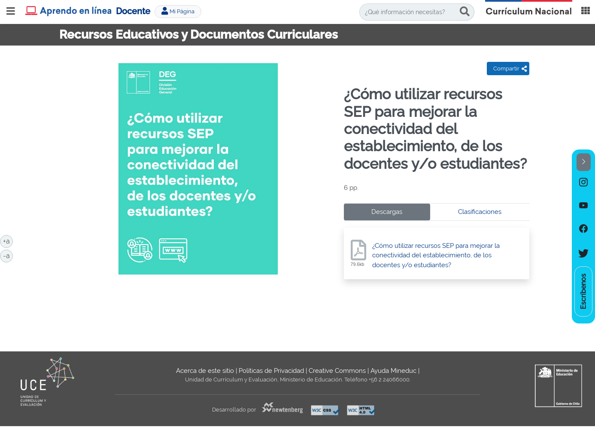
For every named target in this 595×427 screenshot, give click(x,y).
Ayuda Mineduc (393, 371)
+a (8, 240)
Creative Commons (337, 371)
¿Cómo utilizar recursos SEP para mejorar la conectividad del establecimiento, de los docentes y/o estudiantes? (436, 255)
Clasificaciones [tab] (479, 212)
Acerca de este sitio (205, 371)
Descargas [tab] (386, 212)
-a (8, 255)
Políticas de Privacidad (271, 371)
